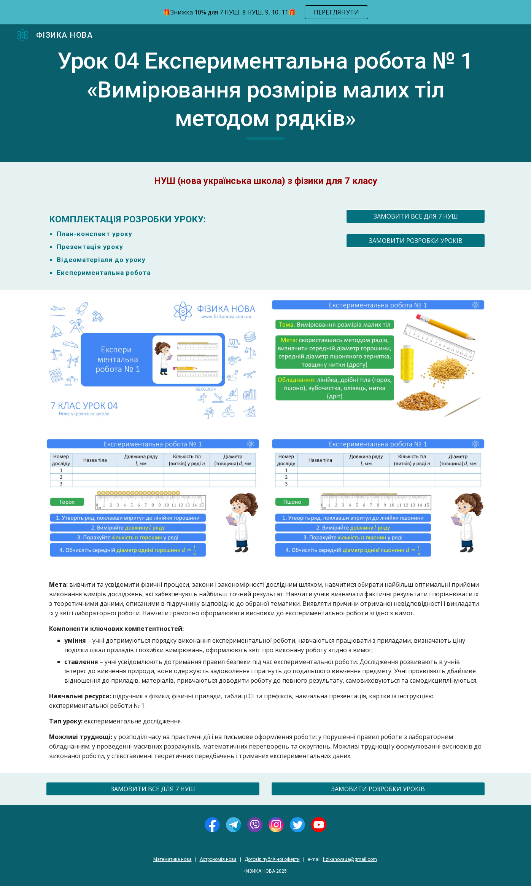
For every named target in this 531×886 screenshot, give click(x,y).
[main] (265, 93)
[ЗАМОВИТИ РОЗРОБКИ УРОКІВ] (416, 240)
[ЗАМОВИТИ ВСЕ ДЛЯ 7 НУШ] (416, 216)
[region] (265, 12)
